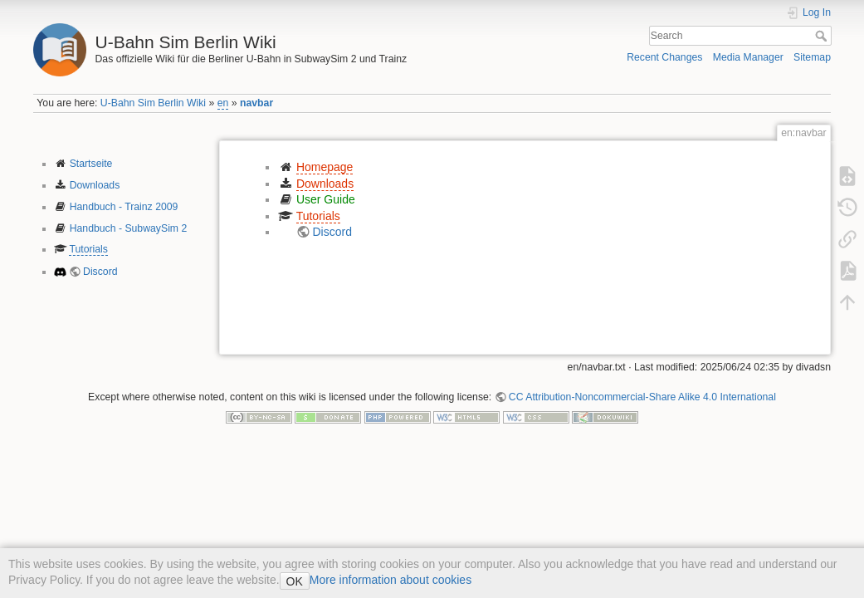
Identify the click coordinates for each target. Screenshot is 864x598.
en (223, 103)
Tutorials (88, 249)
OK (294, 581)
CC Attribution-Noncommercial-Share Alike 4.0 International (642, 397)
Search (823, 36)
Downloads (95, 185)
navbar (256, 103)
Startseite (91, 163)
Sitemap (812, 57)
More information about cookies (390, 579)
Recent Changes (664, 57)
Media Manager (748, 57)
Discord (100, 271)
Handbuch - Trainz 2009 (124, 207)
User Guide (325, 199)
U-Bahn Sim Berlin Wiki (153, 103)
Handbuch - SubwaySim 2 (129, 228)
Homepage (325, 167)
